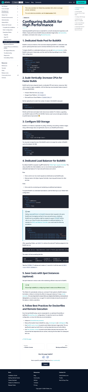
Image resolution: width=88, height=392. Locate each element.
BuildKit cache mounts (33, 325)
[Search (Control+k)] (17, 2)
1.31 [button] (70, 2)
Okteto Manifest (12, 380)
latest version (49, 13)
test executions (62, 33)
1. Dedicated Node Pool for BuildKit (79, 8)
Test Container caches (33, 329)
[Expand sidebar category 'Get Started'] (17, 6)
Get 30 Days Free (63, 380)
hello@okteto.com (63, 375)
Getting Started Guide (14, 378)
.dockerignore (52, 323)
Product (27, 2)
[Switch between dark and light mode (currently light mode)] (74, 2)
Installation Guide (12, 375)
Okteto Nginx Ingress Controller (57, 165)
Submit (45, 364)
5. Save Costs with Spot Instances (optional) (79, 23)
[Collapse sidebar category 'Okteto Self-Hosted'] (17, 25)
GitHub (35, 380)
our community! (56, 360)
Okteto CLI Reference (14, 382)
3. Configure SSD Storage (80, 16)
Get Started (81, 2)
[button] (10, 9)
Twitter (61, 378)
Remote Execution (45, 35)
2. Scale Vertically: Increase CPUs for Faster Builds (80, 13)
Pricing (35, 385)
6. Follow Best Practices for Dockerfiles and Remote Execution (79, 28)
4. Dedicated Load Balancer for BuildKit (79, 19)
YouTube (36, 382)
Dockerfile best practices (36, 320)
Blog (32, 2)
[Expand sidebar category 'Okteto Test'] (17, 15)
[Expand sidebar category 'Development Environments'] (17, 12)
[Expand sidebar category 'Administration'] (17, 20)
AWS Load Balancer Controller (40, 222)
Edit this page (27, 339)
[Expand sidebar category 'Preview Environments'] (17, 17)
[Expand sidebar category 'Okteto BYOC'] (17, 22)
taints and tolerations (58, 50)
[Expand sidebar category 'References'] (17, 66)
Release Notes (12, 385)
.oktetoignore (62, 323)
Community (38, 2)
